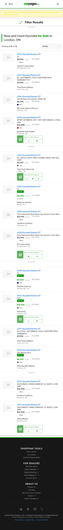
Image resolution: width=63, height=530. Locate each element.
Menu (9, 4)
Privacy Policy (19, 520)
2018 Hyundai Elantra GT (29, 117)
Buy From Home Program (31, 493)
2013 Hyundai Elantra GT (29, 155)
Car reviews (31, 455)
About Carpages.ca (31, 499)
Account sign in (31, 478)
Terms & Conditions (42, 520)
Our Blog (31, 490)
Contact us (31, 487)
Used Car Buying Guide (31, 457)
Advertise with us (31, 466)
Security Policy (30, 520)
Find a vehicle (32, 452)
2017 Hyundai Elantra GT (29, 75)
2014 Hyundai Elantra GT (29, 54)
